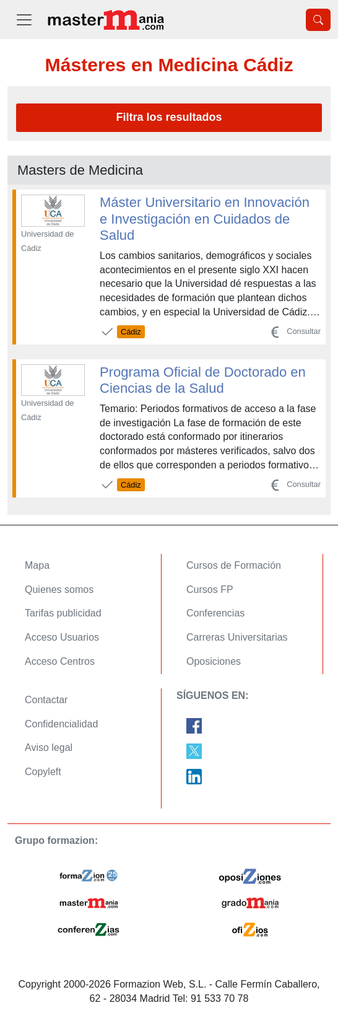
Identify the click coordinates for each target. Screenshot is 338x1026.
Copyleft (43, 771)
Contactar (46, 700)
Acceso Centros (60, 661)
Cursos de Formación (233, 565)
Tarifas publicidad (63, 613)
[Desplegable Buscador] (318, 20)
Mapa (37, 565)
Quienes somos (59, 589)
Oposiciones (213, 661)
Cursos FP (209, 589)
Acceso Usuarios (62, 637)
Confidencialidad (61, 724)
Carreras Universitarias (237, 637)
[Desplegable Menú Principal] (24, 19)
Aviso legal (48, 747)
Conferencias (215, 613)
